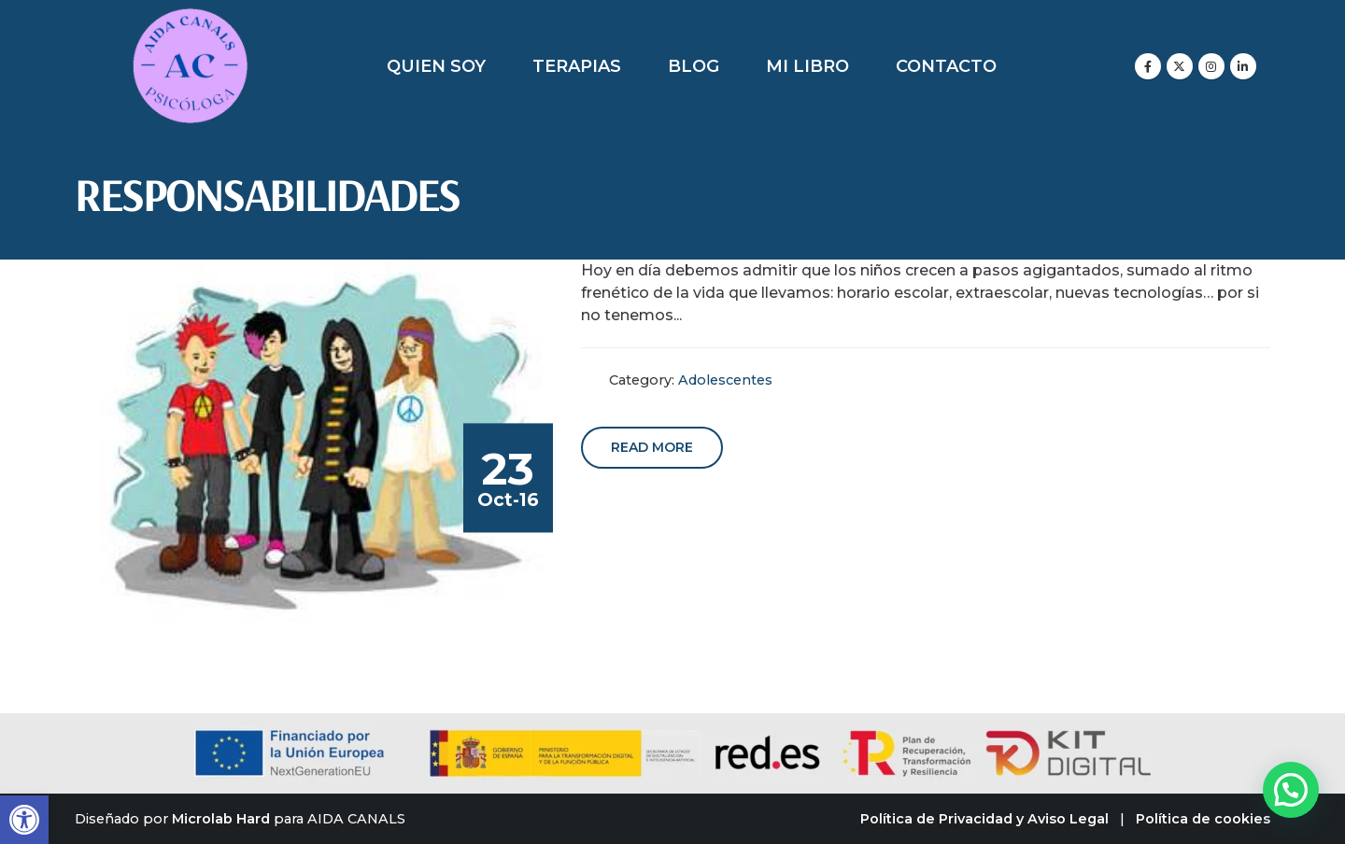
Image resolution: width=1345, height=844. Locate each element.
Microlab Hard (221, 818)
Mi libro (807, 66)
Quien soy (436, 66)
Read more (652, 447)
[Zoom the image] (190, 18)
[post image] (318, 442)
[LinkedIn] (1243, 66)
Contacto (946, 66)
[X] (1180, 66)
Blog (693, 66)
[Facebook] (1148, 66)
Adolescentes (725, 380)
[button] (24, 819)
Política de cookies (1203, 818)
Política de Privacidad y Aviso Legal (984, 818)
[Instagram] (1211, 66)
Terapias (576, 66)
